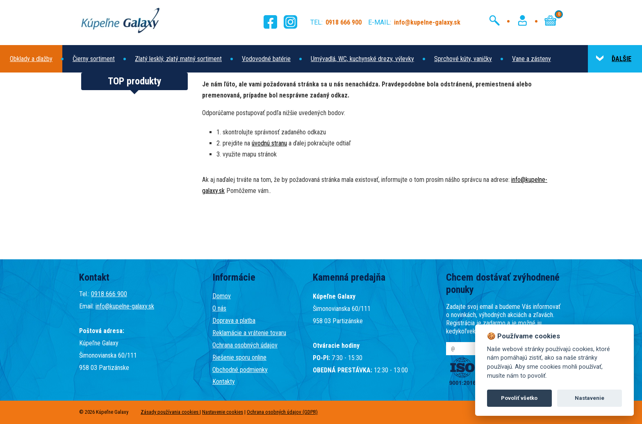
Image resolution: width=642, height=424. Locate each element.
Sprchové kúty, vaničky (463, 59)
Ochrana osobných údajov (245, 345)
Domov (221, 296)
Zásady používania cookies (170, 412)
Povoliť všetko (519, 398)
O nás (219, 308)
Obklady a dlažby (31, 59)
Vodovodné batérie (266, 59)
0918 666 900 (109, 294)
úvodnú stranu (269, 143)
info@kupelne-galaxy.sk (125, 306)
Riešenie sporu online (239, 357)
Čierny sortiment (94, 59)
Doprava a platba (233, 320)
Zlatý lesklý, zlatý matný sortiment (178, 59)
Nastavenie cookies (222, 412)
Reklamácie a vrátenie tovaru (249, 333)
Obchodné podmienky (240, 370)
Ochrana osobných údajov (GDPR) (282, 412)
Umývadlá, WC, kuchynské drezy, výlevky (362, 59)
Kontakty (223, 381)
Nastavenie (589, 398)
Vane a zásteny (531, 59)
